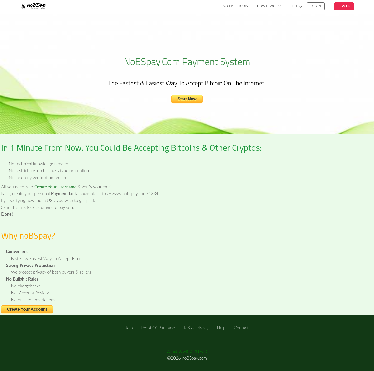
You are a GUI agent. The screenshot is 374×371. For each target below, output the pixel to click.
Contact (241, 327)
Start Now (186, 99)
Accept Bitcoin (235, 6)
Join (129, 327)
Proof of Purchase (158, 327)
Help (294, 6)
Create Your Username (55, 186)
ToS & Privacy (196, 327)
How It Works (269, 6)
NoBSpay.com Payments (39, 6)
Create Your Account (27, 309)
